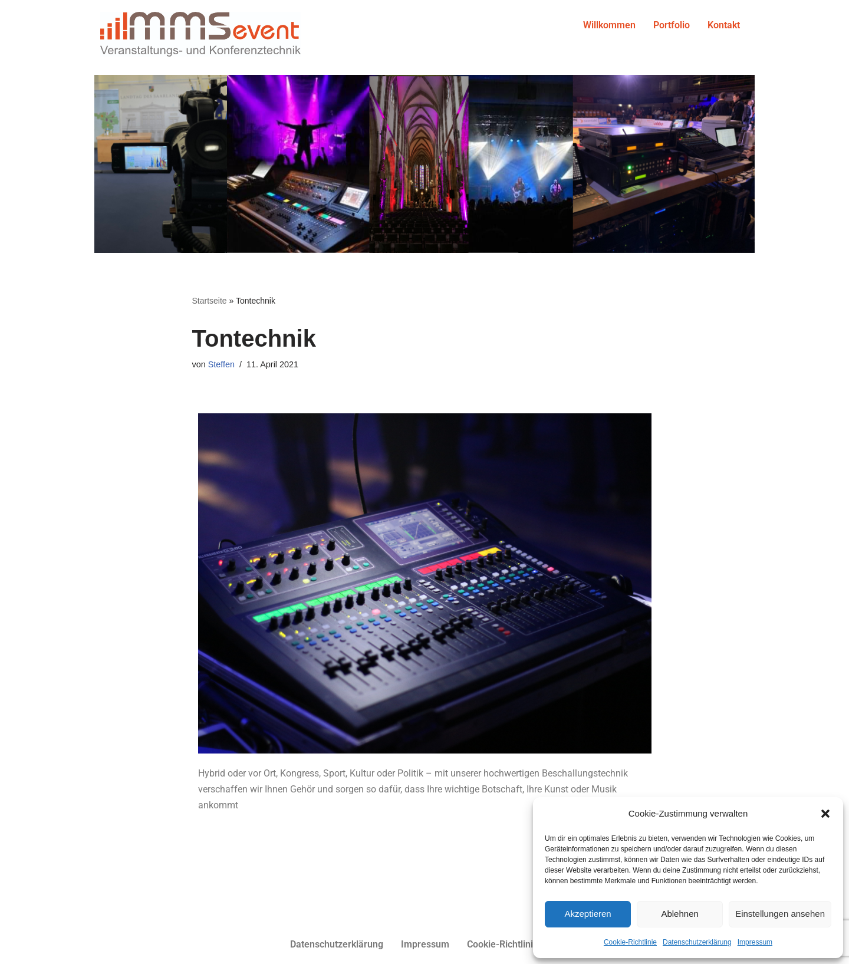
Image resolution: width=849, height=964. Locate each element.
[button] (825, 814)
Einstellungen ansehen (780, 914)
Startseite (209, 300)
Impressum (755, 942)
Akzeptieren (587, 914)
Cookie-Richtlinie (630, 942)
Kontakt (724, 25)
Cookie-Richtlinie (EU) (513, 944)
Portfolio (671, 25)
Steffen (221, 364)
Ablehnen (679, 914)
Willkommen (609, 25)
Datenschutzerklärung (697, 942)
